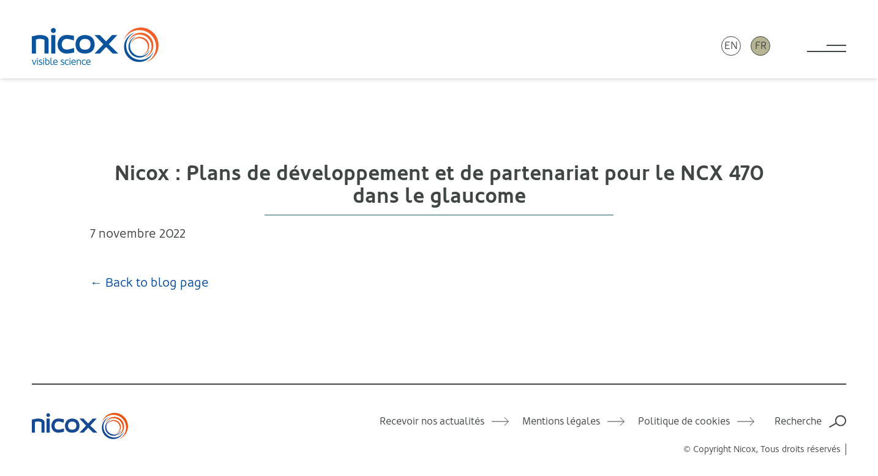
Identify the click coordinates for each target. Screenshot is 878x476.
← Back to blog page (149, 283)
